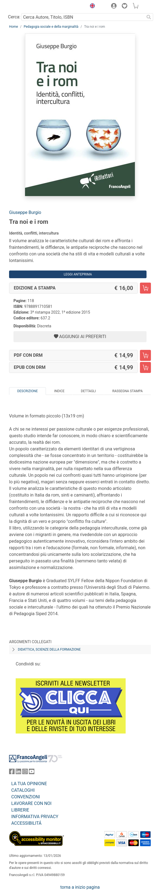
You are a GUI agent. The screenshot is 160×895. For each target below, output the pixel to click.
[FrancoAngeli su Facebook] (12, 772)
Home (13, 27)
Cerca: (14, 16)
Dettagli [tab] (88, 391)
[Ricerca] (148, 17)
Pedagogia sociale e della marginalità (51, 27)
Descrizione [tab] (27, 391)
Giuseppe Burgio (25, 212)
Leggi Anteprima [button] (78, 274)
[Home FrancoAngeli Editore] (28, 6)
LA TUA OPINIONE (29, 783)
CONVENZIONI (25, 796)
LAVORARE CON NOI (31, 803)
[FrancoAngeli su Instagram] (25, 772)
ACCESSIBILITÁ (26, 823)
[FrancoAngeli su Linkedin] (18, 772)
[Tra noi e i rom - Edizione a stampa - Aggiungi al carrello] (145, 288)
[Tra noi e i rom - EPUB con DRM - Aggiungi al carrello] (145, 367)
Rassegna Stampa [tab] (127, 391)
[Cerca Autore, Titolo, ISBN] (82, 17)
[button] (91, 7)
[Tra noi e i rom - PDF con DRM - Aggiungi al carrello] (145, 355)
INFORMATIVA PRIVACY (34, 816)
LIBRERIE (20, 810)
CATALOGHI (23, 790)
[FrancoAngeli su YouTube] (31, 772)
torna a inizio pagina (80, 887)
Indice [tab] (59, 391)
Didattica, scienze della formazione (49, 649)
